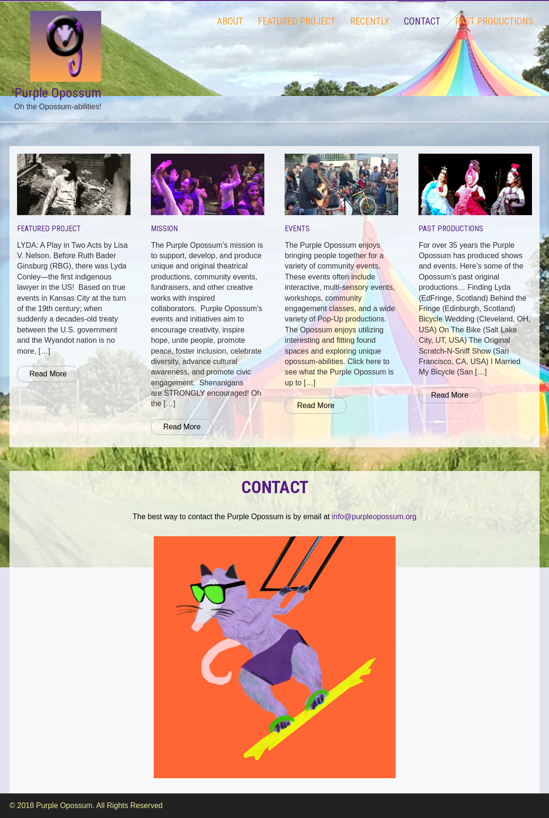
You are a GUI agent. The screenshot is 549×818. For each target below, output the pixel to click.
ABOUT (230, 21)
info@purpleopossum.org (374, 517)
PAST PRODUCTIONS (494, 21)
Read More (48, 374)
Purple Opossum (58, 93)
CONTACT (422, 21)
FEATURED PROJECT (296, 21)
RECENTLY (369, 21)
